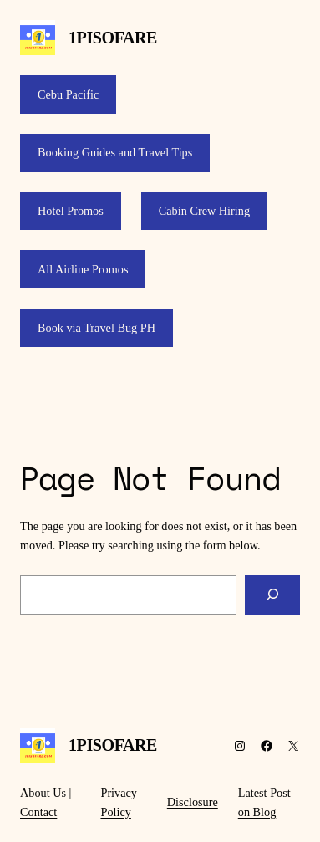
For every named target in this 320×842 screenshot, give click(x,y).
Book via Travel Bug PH (96, 327)
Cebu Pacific (68, 94)
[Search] (272, 595)
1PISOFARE (113, 37)
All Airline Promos (83, 269)
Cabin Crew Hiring (204, 210)
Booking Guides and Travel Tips (115, 152)
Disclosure (192, 802)
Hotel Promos (71, 210)
